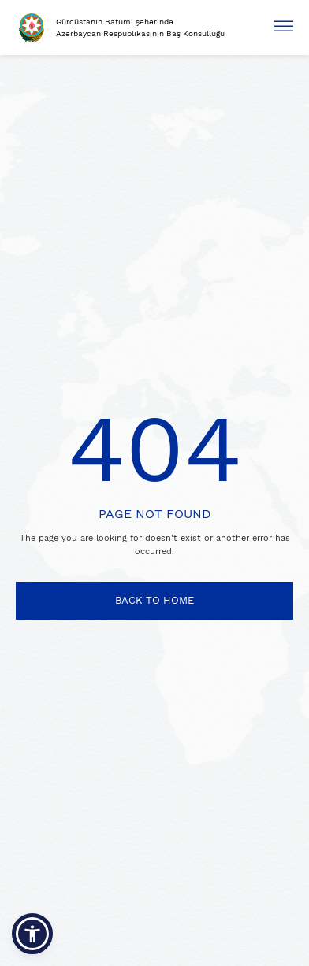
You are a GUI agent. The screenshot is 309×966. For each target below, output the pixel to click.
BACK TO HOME (154, 600)
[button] (32, 933)
